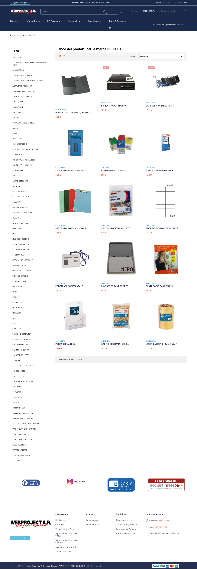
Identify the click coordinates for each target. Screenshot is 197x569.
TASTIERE (16, 403)
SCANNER (16, 360)
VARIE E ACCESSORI (20, 434)
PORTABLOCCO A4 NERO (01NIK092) (72, 112)
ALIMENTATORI (18, 70)
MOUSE (15, 297)
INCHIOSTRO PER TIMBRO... (114, 105)
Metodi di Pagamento (126, 524)
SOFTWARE (16, 387)
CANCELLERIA (18, 118)
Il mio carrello (92, 524)
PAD (14, 323)
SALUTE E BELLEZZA (20, 355)
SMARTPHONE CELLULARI (22, 382)
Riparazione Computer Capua (66, 534)
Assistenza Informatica (66, 547)
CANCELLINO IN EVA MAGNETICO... (71, 170)
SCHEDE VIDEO (18, 376)
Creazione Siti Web (64, 529)
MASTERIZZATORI (19, 265)
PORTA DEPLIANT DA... (66, 344)
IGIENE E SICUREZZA (20, 244)
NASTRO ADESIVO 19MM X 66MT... (162, 344)
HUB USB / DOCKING (20, 239)
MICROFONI (17, 287)
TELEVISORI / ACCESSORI (22, 418)
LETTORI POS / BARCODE (22, 260)
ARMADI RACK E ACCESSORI (23, 91)
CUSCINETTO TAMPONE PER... (115, 286)
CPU (14, 176)
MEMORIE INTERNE (19, 281)
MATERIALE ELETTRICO (21, 271)
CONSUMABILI (18, 155)
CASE (14, 133)
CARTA (15, 128)
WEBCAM (16, 461)
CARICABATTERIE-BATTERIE (23, 123)
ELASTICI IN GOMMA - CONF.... (115, 344)
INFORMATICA (18, 255)
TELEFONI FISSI (18, 408)
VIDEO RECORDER (19, 445)
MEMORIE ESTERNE (20, 276)
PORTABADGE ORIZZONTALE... (69, 286)
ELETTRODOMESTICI (20, 207)
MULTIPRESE (17, 302)
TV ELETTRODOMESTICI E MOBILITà (26, 424)
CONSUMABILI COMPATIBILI (23, 160)
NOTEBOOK (16, 313)
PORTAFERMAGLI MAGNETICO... (116, 170)
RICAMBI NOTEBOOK (20, 350)
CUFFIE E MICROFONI (21, 181)
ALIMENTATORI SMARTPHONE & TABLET (28, 81)
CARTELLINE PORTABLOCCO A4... (71, 228)
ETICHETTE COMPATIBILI (22, 213)
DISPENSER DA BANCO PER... (160, 105)
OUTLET (15, 318)
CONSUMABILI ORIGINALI (22, 165)
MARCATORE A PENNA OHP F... (160, 170)
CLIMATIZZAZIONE (19, 144)
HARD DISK (16, 228)
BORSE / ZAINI (18, 102)
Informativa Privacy (125, 533)
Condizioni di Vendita (126, 529)
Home (15, 51)
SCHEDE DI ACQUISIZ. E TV (23, 366)
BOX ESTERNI (17, 107)
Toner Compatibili (64, 551)
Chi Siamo (60, 520)
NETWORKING (17, 308)
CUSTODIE (16, 186)
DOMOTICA (16, 202)
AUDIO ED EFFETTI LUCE (22, 97)
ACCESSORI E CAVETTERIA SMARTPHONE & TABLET (30, 63)
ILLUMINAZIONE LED (20, 250)
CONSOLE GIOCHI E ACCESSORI (25, 149)
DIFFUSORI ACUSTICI (20, 197)
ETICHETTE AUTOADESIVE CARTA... (163, 228)
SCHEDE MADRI (18, 371)
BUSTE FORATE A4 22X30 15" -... (161, 286)
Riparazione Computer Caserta (66, 541)
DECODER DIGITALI (19, 192)
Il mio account (92, 520)
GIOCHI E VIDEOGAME (21, 223)
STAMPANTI (17, 397)
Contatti (59, 524)
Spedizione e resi (124, 520)
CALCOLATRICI (18, 112)
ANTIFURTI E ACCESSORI (22, 86)
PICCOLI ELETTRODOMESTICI (24, 339)
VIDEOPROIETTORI (19, 450)
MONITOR (16, 292)
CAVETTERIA (17, 139)
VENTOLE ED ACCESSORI (22, 440)
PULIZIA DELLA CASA (20, 345)
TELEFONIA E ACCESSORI (22, 413)
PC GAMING (17, 329)
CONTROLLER (17, 170)
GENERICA (16, 218)
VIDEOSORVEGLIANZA (21, 455)
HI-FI (14, 234)
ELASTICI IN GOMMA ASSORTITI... (117, 228)
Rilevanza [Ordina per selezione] (161, 56)
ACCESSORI (17, 57)
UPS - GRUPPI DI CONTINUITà (24, 429)
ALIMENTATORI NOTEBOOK (23, 75)
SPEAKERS (16, 392)
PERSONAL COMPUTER (21, 334)
